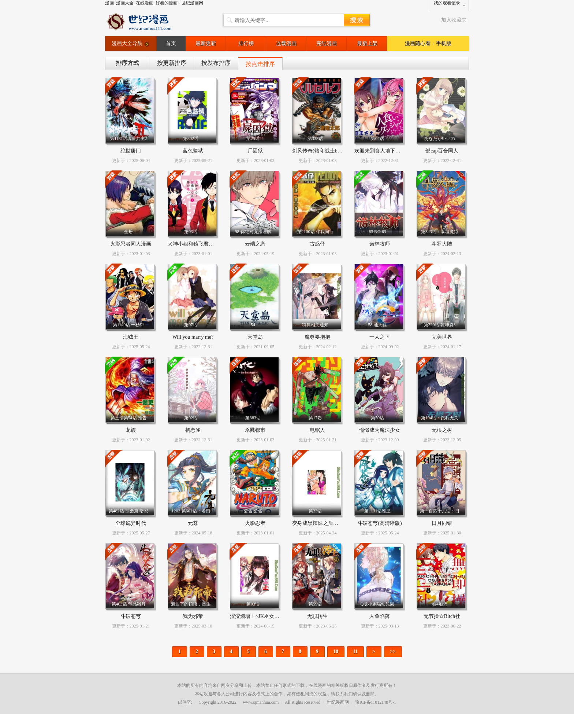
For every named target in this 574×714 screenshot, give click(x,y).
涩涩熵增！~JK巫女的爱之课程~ (266, 616)
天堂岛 (255, 337)
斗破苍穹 (130, 616)
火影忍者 (255, 523)
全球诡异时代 (130, 523)
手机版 (443, 43)
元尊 (193, 523)
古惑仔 (317, 244)
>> (393, 651)
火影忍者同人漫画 (130, 244)
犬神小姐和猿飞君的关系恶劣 (201, 244)
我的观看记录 (447, 2)
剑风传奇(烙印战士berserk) (322, 151)
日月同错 (442, 523)
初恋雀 (193, 430)
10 (335, 651)
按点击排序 (260, 64)
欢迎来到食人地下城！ (380, 151)
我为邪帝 (193, 616)
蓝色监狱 (193, 151)
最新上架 (367, 43)
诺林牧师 (379, 244)
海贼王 (130, 337)
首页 (171, 43)
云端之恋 (255, 244)
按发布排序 (216, 63)
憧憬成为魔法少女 (379, 430)
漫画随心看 (417, 43)
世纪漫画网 (338, 702)
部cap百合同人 (441, 151)
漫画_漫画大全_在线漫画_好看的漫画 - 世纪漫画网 (154, 2)
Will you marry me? (193, 337)
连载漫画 (286, 43)
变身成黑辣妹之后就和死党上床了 (330, 523)
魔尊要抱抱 (317, 337)
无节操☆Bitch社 (442, 616)
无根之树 (442, 430)
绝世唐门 (130, 151)
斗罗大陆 (442, 244)
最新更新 (205, 43)
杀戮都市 (255, 430)
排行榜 (246, 43)
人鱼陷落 (379, 616)
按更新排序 (171, 63)
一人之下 (379, 337)
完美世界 (442, 337)
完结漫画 (326, 43)
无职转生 (317, 616)
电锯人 (317, 430)
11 (355, 651)
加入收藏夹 (454, 20)
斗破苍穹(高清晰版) (379, 523)
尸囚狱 (255, 151)
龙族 (131, 430)
